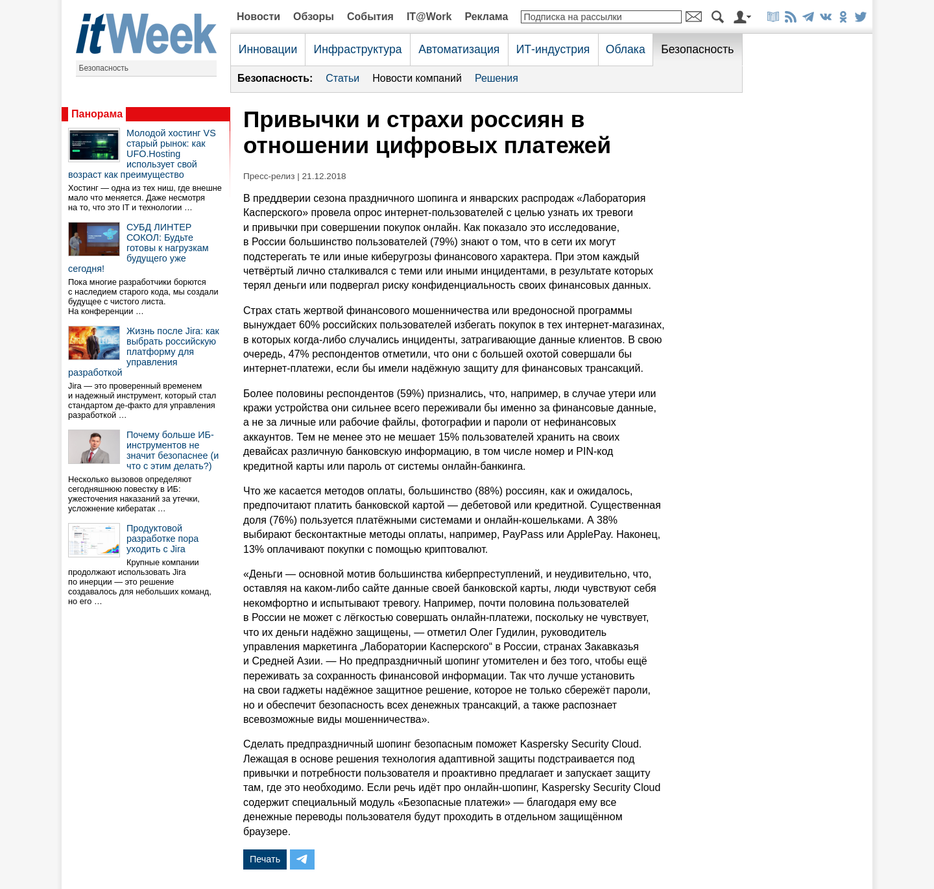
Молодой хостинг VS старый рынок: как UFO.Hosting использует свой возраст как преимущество (142, 154)
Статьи (342, 78)
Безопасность (104, 68)
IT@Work (429, 16)
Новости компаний (417, 78)
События (370, 16)
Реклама (486, 16)
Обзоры (313, 16)
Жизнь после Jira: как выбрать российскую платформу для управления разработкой (143, 352)
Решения (496, 78)
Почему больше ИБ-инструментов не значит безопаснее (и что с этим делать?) (172, 450)
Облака (625, 49)
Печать (265, 859)
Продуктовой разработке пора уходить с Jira (162, 538)
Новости (258, 16)
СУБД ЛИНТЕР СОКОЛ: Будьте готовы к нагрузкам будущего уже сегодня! (138, 248)
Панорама (97, 113)
